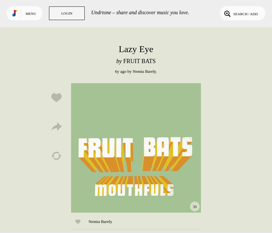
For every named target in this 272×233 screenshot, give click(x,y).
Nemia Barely (144, 71)
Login (66, 13)
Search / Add (240, 13)
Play (136, 148)
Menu (31, 14)
